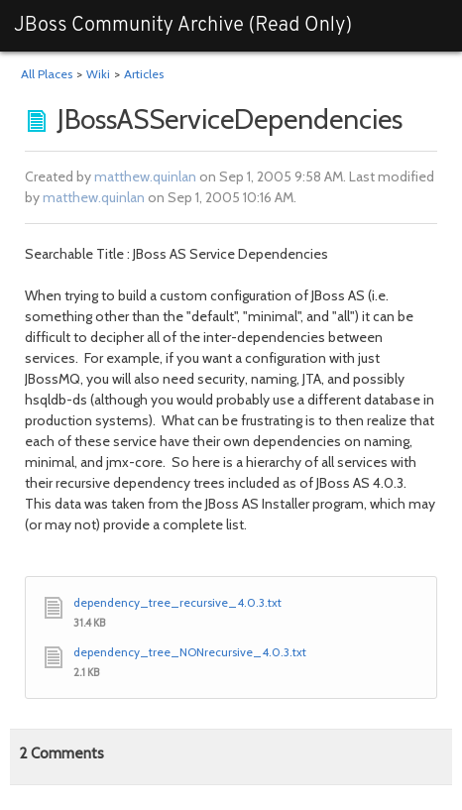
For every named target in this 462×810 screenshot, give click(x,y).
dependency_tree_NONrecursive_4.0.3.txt (189, 651)
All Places (46, 73)
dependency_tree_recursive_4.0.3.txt (177, 602)
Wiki (98, 73)
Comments (62, 753)
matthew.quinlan (145, 176)
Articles (144, 73)
